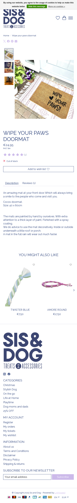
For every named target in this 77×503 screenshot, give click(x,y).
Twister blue (20, 309)
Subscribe (63, 476)
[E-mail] (27, 476)
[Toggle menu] (70, 18)
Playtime (8, 402)
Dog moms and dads (15, 406)
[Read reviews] (13, 154)
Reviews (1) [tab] (29, 182)
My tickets (9, 430)
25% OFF (8, 410)
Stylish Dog (10, 389)
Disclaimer (9, 455)
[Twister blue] (20, 284)
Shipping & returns (14, 463)
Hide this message (36, 6)
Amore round (57, 309)
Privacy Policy (11, 459)
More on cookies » (56, 6)
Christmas (9, 384)
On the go (9, 393)
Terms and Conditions (16, 450)
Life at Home (11, 397)
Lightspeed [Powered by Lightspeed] (60, 492)
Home (6, 35)
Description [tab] (12, 182)
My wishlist (9, 435)
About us (8, 446)
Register (8, 422)
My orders (9, 426)
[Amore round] (57, 284)
